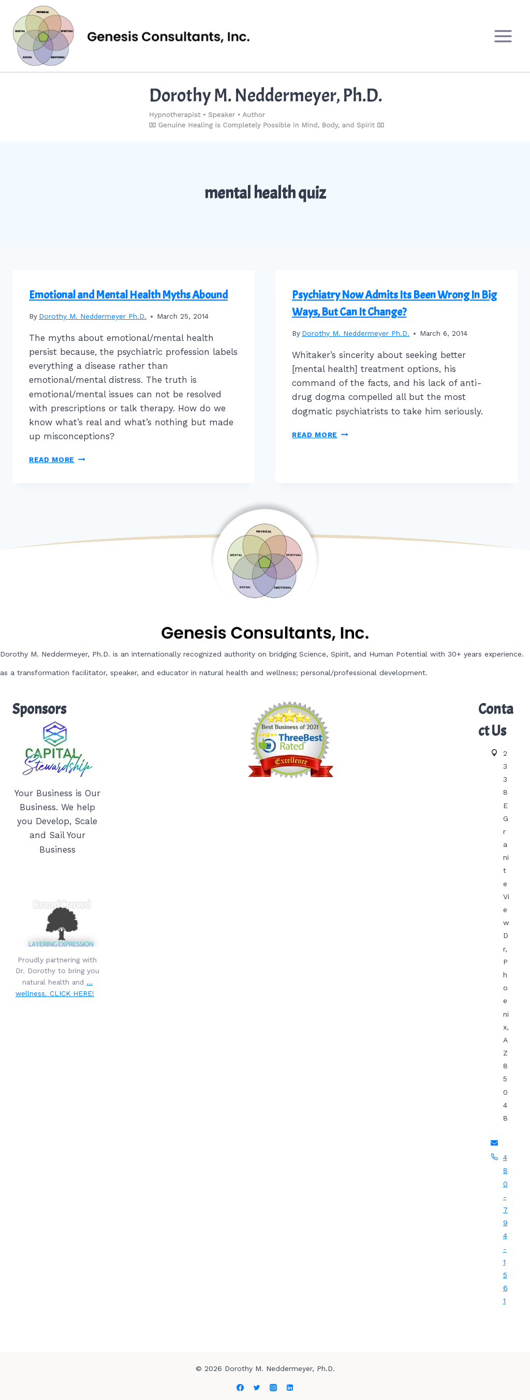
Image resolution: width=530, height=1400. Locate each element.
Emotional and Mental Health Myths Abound (128, 295)
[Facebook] (240, 1387)
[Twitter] (256, 1387)
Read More (57, 459)
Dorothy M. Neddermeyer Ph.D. (92, 316)
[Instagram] (273, 1387)
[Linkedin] (290, 1387)
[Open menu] (503, 36)
